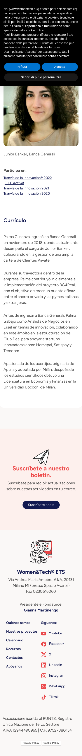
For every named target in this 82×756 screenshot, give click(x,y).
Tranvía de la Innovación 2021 (26, 188)
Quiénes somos (18, 623)
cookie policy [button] (35, 30)
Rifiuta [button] (22, 66)
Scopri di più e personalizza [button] (41, 77)
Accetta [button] (59, 66)
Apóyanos (14, 666)
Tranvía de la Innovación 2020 (26, 193)
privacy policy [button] (20, 17)
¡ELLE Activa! (13, 183)
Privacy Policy (31, 743)
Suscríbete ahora (41, 505)
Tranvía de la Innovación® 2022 (27, 178)
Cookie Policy (51, 743)
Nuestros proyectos (21, 631)
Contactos (14, 658)
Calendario (14, 640)
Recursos (13, 649)
